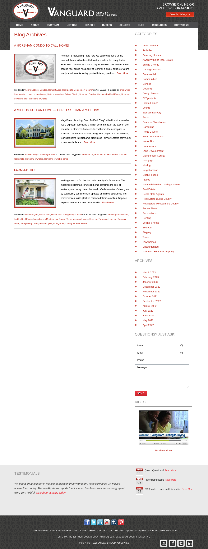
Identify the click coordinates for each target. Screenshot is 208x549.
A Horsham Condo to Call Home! (41, 45)
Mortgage (148, 160)
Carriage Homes (152, 69)
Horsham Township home (56, 159)
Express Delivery (152, 112)
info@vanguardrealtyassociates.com (156, 531)
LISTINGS (72, 25)
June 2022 (148, 315)
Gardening (148, 127)
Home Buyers (54, 90)
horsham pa (87, 154)
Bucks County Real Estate (136, 537)
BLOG (141, 25)
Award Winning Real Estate (158, 59)
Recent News (150, 208)
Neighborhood (150, 170)
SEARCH (90, 25)
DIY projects (149, 98)
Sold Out (147, 227)
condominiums (39, 94)
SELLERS (124, 25)
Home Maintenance (153, 136)
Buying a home (151, 64)
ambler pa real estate (118, 214)
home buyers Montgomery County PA (50, 219)
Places (146, 179)
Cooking (147, 88)
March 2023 (149, 272)
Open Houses (150, 174)
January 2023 (150, 282)
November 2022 (151, 291)
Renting (147, 218)
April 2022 (148, 325)
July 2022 (148, 310)
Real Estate (44, 214)
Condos (43, 90)
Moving (147, 165)
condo (28, 94)
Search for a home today (51, 492)
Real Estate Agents (153, 194)
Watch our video (163, 450)
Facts (146, 117)
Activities (147, 50)
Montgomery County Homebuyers (36, 223)
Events (146, 107)
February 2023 (151, 277)
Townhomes (149, 241)
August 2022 (150, 305)
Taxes (146, 237)
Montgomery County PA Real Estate (70, 223)
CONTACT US (181, 25)
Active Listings (32, 90)
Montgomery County (154, 155)
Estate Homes (150, 103)
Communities (150, 79)
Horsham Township (38, 99)
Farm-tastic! (24, 170)
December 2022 (151, 286)
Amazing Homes (47, 154)
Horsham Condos (88, 94)
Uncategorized (151, 246)
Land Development (153, 150)
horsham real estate (79, 219)
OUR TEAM (53, 25)
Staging (147, 232)
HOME (19, 25)
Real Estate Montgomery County (77, 90)
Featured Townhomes (155, 122)
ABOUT (35, 25)
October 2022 (150, 296)
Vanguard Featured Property (158, 251)
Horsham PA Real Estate (108, 94)
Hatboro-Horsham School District (63, 94)
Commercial (149, 74)
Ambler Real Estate (23, 219)
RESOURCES (159, 25)
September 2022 (152, 301)
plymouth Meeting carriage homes (161, 184)
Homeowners (150, 146)
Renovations (149, 213)
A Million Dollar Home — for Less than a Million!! (56, 110)
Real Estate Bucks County (157, 198)
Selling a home (151, 222)
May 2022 (148, 320)
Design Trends (151, 93)
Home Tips (149, 141)
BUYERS (107, 25)
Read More (122, 73)
